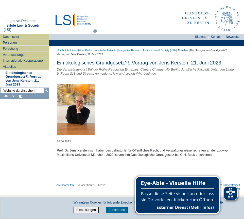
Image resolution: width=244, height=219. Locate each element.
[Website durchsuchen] (24, 90)
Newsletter (233, 37)
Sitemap (200, 37)
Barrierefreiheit (231, 185)
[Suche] (46, 90)
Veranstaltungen (14, 55)
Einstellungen (86, 210)
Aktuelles (9, 67)
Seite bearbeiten (64, 185)
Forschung (10, 48)
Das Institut (11, 37)
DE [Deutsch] (6, 96)
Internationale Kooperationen (23, 60)
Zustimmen (117, 210)
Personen (10, 42)
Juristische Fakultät (105, 50)
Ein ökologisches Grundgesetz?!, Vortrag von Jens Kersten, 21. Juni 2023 (23, 78)
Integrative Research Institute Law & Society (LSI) (22, 25)
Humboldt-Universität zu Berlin (74, 50)
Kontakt (216, 37)
